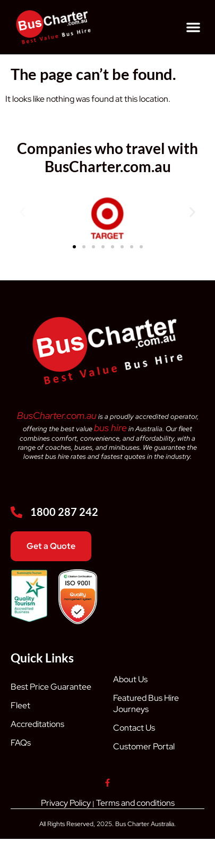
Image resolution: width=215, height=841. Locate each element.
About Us (130, 679)
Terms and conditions (135, 802)
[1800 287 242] (16, 512)
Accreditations (37, 724)
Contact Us (134, 727)
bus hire (110, 428)
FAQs (21, 742)
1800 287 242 (64, 511)
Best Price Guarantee (51, 686)
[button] (193, 27)
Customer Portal (144, 746)
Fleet (20, 705)
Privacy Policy (66, 802)
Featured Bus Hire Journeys (146, 703)
